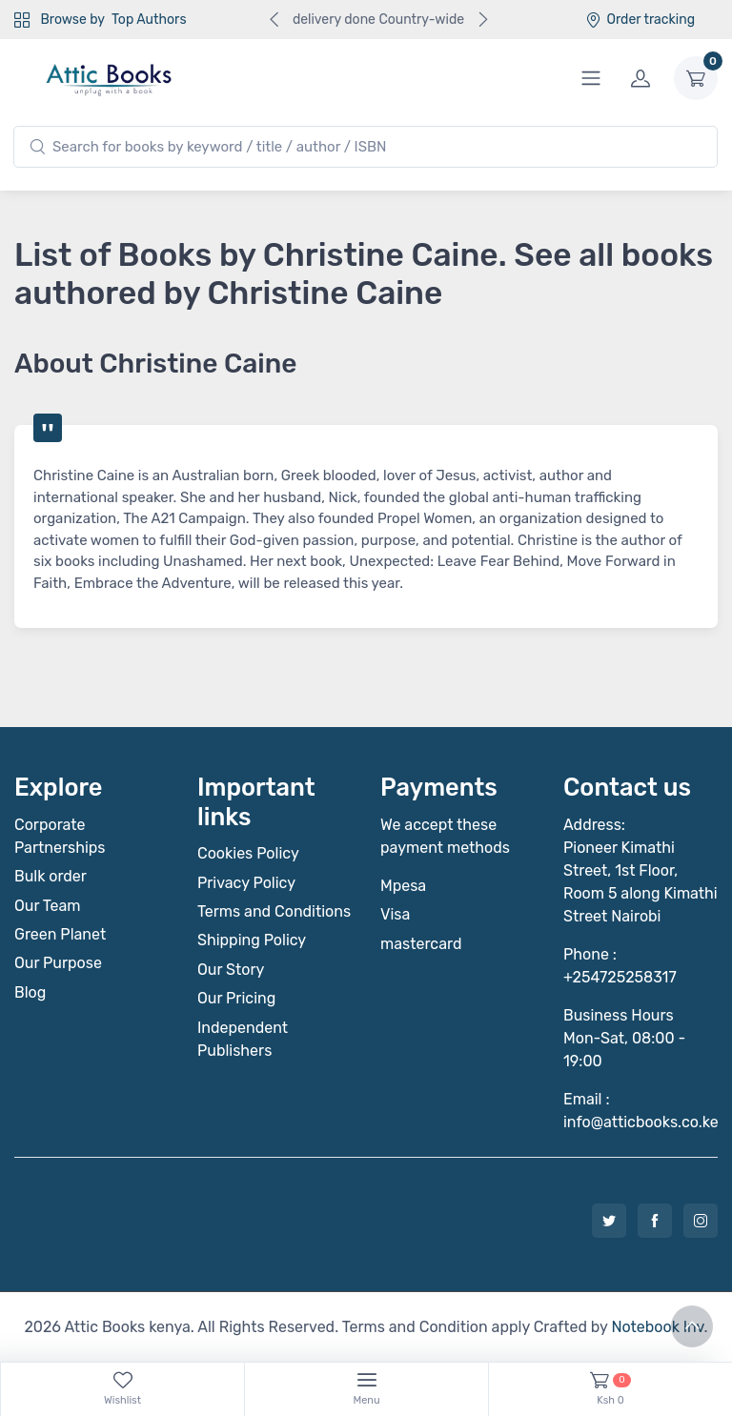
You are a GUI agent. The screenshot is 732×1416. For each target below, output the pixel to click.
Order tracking (640, 19)
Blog (30, 992)
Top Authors (149, 19)
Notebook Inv (657, 1327)
